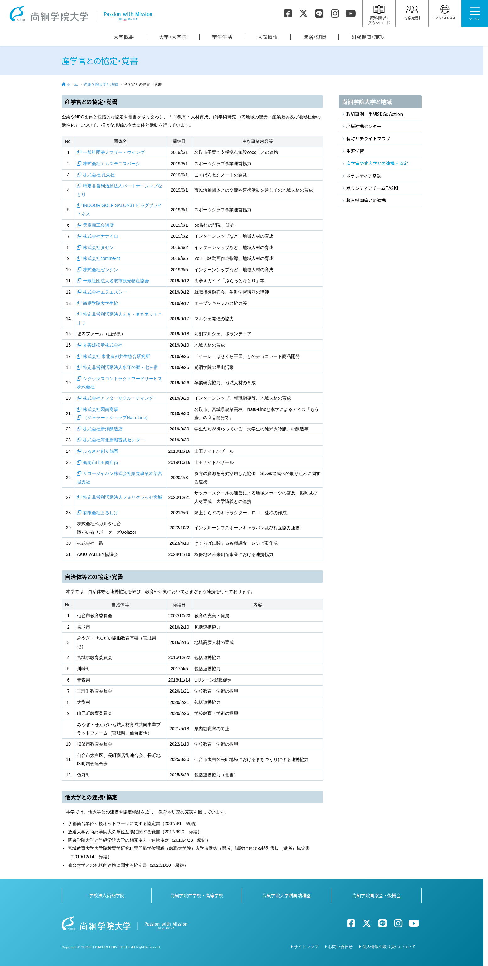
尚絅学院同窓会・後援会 (376, 895)
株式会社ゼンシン (100, 269)
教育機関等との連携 (366, 200)
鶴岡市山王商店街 (100, 462)
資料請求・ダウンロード (379, 15)
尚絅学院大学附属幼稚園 (286, 895)
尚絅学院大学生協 (100, 303)
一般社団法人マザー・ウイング (114, 152)
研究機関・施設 (367, 37)
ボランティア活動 (363, 176)
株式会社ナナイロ (100, 236)
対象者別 (412, 13)
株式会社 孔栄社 (99, 174)
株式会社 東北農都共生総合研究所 (116, 356)
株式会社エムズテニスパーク (111, 163)
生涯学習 (355, 151)
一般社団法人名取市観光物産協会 (116, 280)
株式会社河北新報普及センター (114, 439)
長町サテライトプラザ (368, 138)
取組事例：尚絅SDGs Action (374, 114)
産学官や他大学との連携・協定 (377, 163)
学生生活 (222, 37)
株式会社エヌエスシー (105, 291)
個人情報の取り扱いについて (388, 946)
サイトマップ (306, 946)
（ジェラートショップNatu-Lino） (117, 417)
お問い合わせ (340, 946)
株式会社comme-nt (101, 258)
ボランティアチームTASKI (372, 188)
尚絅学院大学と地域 (101, 84)
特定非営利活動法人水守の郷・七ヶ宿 (120, 367)
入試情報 (268, 37)
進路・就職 (314, 37)
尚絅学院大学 (80, 13)
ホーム (72, 84)
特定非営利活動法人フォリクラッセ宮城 (122, 497)
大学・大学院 (173, 37)
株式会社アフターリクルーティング (118, 398)
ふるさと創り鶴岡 (100, 451)
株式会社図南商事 (100, 409)
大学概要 (123, 37)
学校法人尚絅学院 (106, 895)
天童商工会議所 (98, 225)
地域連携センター (363, 126)
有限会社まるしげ (100, 512)
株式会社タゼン (98, 247)
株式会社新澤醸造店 (103, 428)
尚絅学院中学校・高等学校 (196, 895)
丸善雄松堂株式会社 (103, 345)
